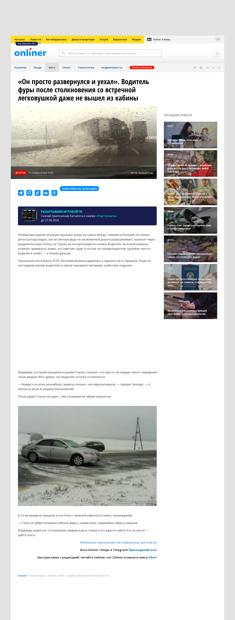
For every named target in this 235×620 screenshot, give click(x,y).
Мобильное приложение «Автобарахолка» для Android (118, 542)
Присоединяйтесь (142, 550)
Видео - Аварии (47, 575)
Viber (152, 557)
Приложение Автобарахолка (93, 575)
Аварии (22, 575)
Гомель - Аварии (66, 575)
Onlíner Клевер (161, 39)
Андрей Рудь (146, 172)
